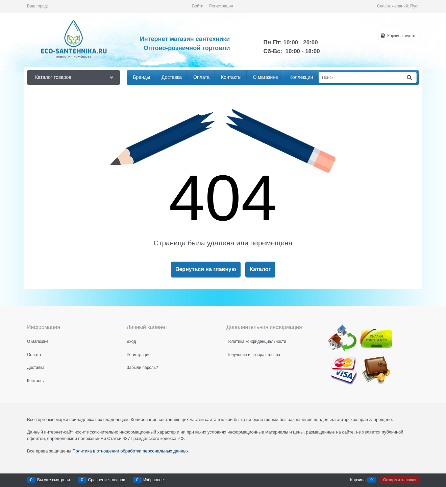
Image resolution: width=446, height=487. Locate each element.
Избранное (153, 480)
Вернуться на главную (205, 269)
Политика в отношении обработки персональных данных (130, 450)
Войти (197, 6)
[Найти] (409, 77)
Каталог (260, 269)
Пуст (414, 6)
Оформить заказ (399, 480)
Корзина (358, 480)
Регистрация (221, 6)
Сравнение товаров (106, 480)
